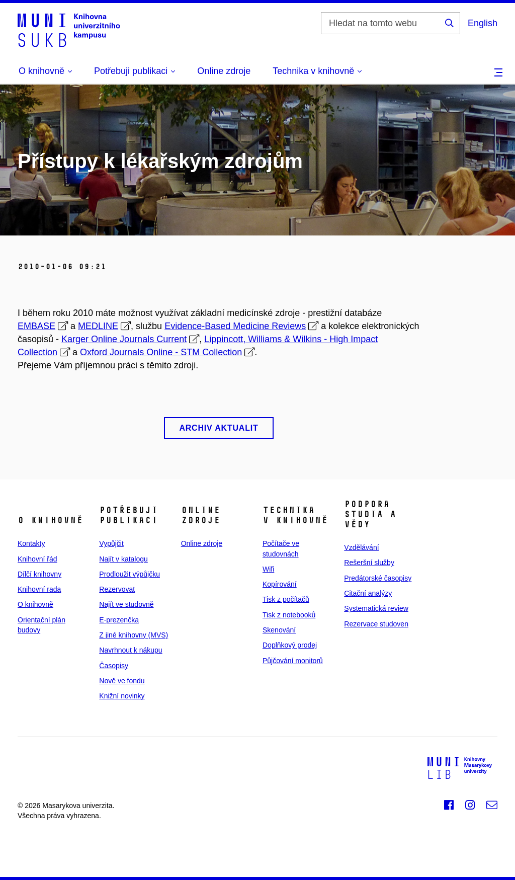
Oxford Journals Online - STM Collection (161, 352)
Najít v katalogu (123, 559)
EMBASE (36, 326)
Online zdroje (223, 71)
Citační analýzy (368, 593)
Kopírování (280, 584)
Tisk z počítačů (286, 599)
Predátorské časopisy (377, 578)
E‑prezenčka (119, 620)
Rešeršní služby (369, 562)
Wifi (268, 569)
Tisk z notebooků (289, 615)
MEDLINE (98, 326)
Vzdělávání (361, 547)
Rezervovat (117, 589)
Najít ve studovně (126, 604)
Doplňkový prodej (290, 645)
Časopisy (113, 666)
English (482, 23)
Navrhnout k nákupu (130, 650)
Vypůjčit (111, 543)
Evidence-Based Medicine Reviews (235, 326)
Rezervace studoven (376, 624)
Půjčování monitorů (293, 661)
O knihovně (35, 604)
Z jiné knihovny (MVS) (133, 635)
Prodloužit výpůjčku (129, 574)
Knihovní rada (39, 589)
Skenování (279, 630)
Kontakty (31, 543)
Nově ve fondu (121, 681)
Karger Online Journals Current (124, 339)
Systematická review (376, 608)
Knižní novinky (121, 696)
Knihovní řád (37, 559)
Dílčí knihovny (39, 574)
